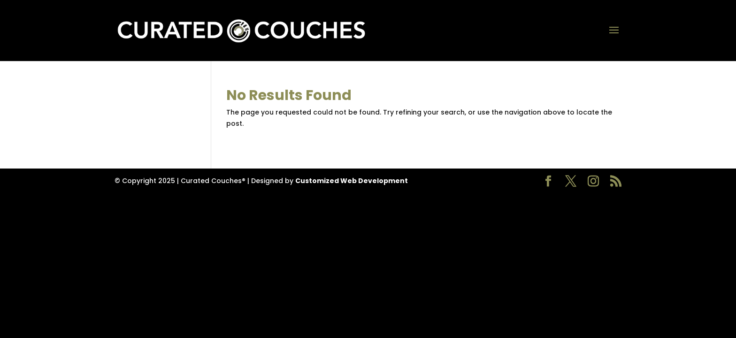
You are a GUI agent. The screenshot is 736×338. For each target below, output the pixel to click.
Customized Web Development (351, 180)
